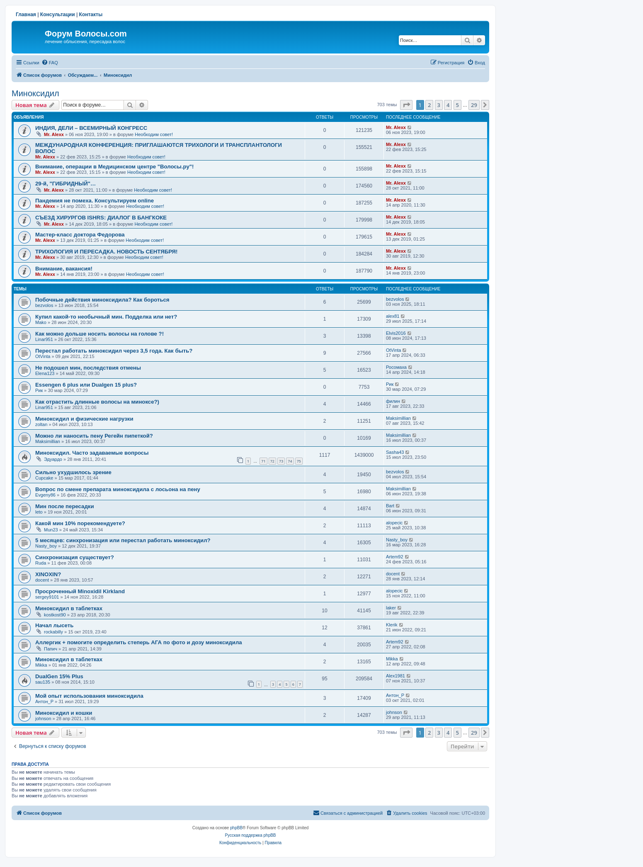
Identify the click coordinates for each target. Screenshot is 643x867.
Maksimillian (398, 418)
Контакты (91, 14)
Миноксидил (35, 93)
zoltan (41, 424)
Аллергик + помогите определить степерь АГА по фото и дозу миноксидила (138, 642)
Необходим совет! (154, 134)
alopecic (394, 522)
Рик (39, 390)
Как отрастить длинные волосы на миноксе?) (97, 402)
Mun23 (51, 529)
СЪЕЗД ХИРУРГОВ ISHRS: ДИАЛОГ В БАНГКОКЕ (101, 217)
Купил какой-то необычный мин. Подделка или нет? (106, 317)
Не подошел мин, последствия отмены (88, 368)
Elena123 (45, 373)
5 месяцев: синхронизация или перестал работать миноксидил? (123, 540)
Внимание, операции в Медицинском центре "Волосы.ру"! (114, 166)
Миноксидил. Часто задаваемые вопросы (91, 453)
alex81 (392, 316)
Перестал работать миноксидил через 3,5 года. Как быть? (113, 351)
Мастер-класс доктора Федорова (80, 234)
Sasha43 (395, 452)
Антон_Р (44, 701)
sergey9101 (47, 596)
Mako (40, 322)
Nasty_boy (46, 545)
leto (39, 511)
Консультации (57, 14)
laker (391, 607)
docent (42, 579)
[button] (406, 105)
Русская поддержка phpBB (250, 835)
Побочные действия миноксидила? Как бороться (102, 300)
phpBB (236, 828)
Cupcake (44, 477)
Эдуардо (53, 459)
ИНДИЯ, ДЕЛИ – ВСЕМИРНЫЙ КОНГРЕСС (91, 128)
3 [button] (438, 105)
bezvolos (44, 305)
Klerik (392, 624)
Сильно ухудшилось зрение (73, 472)
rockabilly (53, 631)
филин (393, 401)
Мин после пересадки (64, 506)
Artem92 (394, 556)
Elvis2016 (396, 333)
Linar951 (44, 339)
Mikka (41, 664)
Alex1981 (395, 675)
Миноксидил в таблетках (68, 608)
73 (281, 461)
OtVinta (43, 356)
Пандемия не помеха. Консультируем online (94, 200)
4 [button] (447, 105)
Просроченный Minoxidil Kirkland (80, 591)
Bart (390, 505)
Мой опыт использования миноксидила (89, 696)
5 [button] (457, 105)
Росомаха (396, 367)
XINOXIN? (48, 574)
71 (263, 461)
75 (299, 461)
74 (290, 461)
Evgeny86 (45, 494)
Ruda (40, 562)
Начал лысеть (54, 625)
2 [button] (429, 105)
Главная (26, 14)
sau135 (42, 681)
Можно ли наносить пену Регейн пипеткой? (94, 436)
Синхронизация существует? (74, 557)
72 (272, 461)
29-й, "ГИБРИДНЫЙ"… (65, 183)
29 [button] (474, 105)
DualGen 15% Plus (59, 676)
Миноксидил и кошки (63, 713)
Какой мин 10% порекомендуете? (80, 523)
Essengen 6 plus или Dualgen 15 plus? (86, 385)
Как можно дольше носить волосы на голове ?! (99, 334)
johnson (43, 718)
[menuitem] (49, 63)
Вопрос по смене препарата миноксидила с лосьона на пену (117, 489)
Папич (50, 648)
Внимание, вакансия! (63, 268)
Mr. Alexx (54, 134)
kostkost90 (55, 614)
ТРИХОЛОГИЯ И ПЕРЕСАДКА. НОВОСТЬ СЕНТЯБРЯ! (106, 251)
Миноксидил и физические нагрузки (84, 419)
